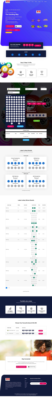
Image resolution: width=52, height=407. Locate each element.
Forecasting (28, 1)
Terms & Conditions (23, 404)
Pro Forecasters (26, 393)
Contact (39, 1)
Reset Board (20, 131)
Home (25, 1)
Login (42, 1)
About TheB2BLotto (17, 404)
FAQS (36, 404)
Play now (37, 49)
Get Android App (10, 29)
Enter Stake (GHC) (43, 92)
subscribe (43, 394)
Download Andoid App (21, 377)
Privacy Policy (28, 404)
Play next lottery (9, 33)
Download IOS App (31, 377)
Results (33, 1)
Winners (36, 1)
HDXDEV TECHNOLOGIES (32, 405)
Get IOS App (18, 29)
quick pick (10, 131)
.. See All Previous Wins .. (26, 298)
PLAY (36, 127)
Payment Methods (33, 404)
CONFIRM (26, 145)
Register (45, 1)
